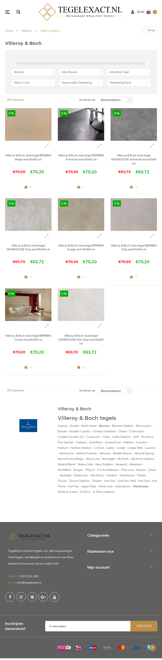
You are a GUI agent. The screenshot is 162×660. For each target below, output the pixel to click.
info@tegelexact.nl (29, 584)
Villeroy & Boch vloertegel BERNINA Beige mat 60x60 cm (28, 157)
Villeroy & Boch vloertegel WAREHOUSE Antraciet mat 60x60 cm (134, 159)
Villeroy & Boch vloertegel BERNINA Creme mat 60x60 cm (28, 338)
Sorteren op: (87, 99)
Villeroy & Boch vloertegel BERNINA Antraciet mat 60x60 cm (81, 157)
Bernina (104, 427)
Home (9, 30)
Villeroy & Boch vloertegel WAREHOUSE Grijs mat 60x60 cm (28, 248)
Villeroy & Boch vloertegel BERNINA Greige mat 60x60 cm (81, 248)
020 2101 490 (29, 578)
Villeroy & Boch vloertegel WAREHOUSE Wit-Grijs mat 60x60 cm (81, 340)
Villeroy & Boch (50, 30)
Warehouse (140, 488)
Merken (27, 30)
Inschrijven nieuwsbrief (15, 627)
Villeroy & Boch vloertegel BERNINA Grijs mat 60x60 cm (134, 248)
